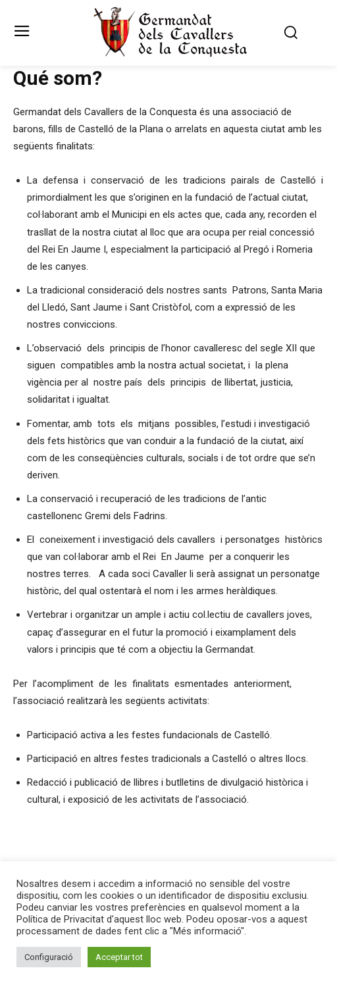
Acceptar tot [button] (119, 957)
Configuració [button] (48, 957)
